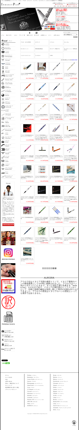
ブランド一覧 (22, 35)
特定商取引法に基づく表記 (12, 387)
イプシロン (52, 42)
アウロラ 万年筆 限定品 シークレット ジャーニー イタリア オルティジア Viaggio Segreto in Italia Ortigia (70, 178)
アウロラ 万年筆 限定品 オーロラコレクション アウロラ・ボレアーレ (27, 239)
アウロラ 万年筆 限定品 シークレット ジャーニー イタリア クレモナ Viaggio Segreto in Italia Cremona (70, 198)
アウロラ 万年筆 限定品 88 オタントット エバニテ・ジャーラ (56, 177)
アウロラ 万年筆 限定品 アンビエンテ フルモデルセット (41, 177)
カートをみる (8, 377)
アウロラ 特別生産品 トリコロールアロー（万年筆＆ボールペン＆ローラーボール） (56, 218)
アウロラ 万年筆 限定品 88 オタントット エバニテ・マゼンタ (56, 239)
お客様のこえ (44, 35)
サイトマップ (8, 385)
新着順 (76, 59)
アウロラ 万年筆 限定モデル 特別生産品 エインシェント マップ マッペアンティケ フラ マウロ (70, 219)
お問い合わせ (57, 35)
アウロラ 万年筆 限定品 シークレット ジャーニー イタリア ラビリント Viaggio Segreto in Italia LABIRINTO (41, 239)
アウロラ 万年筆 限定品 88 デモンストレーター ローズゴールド (70, 116)
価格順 (73, 59)
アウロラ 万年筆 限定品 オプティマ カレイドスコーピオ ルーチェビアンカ (70, 74)
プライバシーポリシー (11, 389)
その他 (51, 55)
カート (49, 35)
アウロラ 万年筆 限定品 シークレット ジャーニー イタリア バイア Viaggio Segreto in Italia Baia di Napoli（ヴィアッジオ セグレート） (41, 137)
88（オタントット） (25, 48)
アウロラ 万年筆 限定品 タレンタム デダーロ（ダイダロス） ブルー (56, 95)
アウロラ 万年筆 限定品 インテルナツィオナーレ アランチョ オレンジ (56, 157)
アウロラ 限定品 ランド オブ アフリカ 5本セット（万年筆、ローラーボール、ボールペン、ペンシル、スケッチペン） (41, 76)
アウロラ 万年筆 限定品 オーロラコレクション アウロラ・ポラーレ (70, 239)
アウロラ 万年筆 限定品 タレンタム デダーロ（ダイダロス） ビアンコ (70, 95)
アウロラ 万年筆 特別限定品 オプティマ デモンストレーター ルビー (27, 116)
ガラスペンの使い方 (9, 348)
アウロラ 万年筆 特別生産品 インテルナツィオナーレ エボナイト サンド (70, 136)
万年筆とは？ (7, 335)
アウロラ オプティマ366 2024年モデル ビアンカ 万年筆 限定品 (27, 198)
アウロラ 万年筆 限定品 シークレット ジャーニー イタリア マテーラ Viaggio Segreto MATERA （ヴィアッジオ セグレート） (56, 117)
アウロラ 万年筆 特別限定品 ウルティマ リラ (27, 74)
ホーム (2, 35)
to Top (74, 421)
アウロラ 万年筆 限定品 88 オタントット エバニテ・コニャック (56, 198)
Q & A (15, 35)
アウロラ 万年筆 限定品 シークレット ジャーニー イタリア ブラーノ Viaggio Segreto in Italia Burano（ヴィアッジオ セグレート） (56, 137)
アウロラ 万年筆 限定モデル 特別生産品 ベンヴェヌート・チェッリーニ (27, 177)
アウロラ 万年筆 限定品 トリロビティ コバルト (56, 74)
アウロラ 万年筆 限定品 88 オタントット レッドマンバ (27, 136)
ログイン (6, 344)
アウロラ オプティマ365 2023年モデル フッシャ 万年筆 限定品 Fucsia (27, 157)
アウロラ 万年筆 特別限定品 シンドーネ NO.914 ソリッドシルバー (41, 116)
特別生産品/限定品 (39, 48)
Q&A (6, 379)
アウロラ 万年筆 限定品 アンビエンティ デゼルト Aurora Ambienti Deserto (27, 95)
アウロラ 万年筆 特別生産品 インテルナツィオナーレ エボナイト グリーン (41, 157)
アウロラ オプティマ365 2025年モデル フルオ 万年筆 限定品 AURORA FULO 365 (41, 218)
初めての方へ (9, 35)
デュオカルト (38, 55)
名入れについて (8, 339)
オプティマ (37, 42)
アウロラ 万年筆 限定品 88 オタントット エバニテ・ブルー (41, 197)
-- (31, 375)
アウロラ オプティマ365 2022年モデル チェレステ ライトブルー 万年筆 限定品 (41, 95)
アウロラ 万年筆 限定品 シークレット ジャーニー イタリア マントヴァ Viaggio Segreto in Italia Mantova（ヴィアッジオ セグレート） (70, 158)
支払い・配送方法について (12, 383)
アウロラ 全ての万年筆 (26, 42)
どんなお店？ (7, 330)
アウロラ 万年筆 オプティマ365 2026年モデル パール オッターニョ (27, 259)
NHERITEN (10, 5)
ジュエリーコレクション (26, 55)
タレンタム (66, 42)
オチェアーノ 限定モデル (55, 48)
